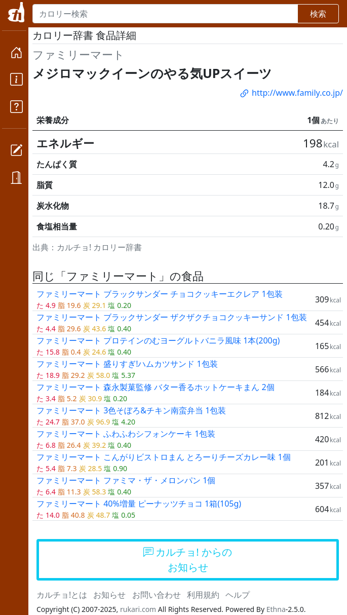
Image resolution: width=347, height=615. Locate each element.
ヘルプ (237, 594)
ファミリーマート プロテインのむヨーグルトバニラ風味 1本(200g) (158, 340)
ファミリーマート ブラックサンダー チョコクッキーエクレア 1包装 (159, 293)
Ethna (276, 609)
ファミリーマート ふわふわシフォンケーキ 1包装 (125, 433)
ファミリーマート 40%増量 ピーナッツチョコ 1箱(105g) (138, 503)
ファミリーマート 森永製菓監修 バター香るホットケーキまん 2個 (155, 387)
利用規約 (203, 594)
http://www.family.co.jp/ (291, 92)
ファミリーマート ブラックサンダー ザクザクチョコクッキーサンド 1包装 (171, 317)
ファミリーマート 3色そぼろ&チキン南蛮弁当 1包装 (131, 410)
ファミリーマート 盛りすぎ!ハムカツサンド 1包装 (127, 363)
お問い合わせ (156, 594)
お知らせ (109, 594)
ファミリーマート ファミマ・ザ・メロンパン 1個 (125, 480)
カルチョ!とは (61, 594)
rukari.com (138, 609)
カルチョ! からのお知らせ (187, 559)
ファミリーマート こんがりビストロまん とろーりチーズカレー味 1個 (163, 457)
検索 (318, 13)
